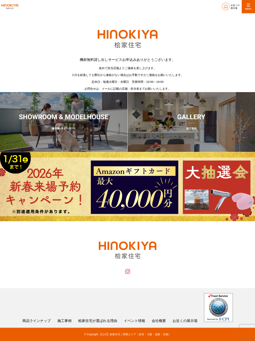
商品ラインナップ (36, 321)
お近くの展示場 (185, 321)
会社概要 (159, 321)
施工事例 (64, 321)
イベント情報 (134, 321)
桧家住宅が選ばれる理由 (97, 321)
